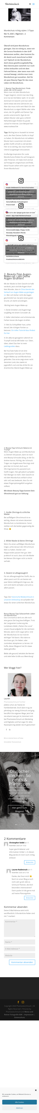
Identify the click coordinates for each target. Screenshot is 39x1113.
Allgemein (19, 34)
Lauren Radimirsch (20, 869)
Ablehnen (19, 1108)
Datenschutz (19, 1017)
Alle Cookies (19, 1102)
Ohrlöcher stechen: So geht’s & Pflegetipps (19, 777)
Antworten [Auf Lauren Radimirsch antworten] (29, 898)
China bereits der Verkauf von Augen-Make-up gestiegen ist (19, 292)
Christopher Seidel (16, 842)
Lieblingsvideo (9, 346)
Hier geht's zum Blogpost (19, 809)
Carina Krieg (21, 263)
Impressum (28, 1014)
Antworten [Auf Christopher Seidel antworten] (29, 862)
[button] (36, 1090)
